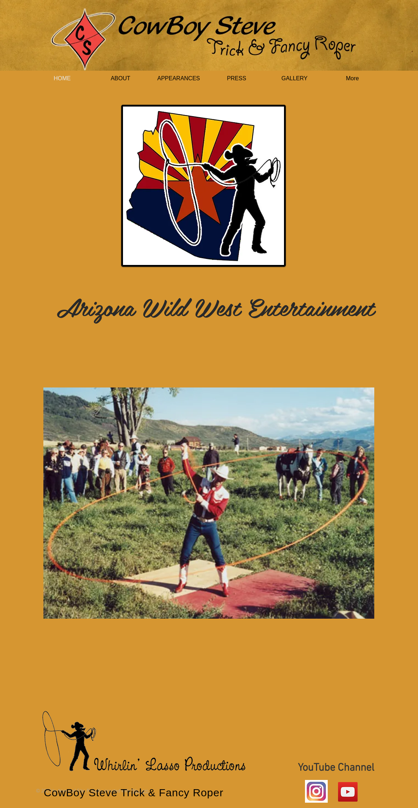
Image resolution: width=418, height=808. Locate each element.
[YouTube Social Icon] (348, 792)
